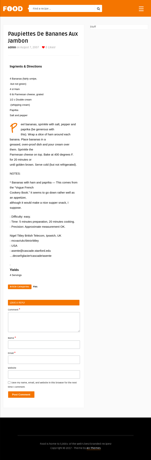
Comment (14, 309)
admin (12, 47)
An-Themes (94, 448)
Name (12, 338)
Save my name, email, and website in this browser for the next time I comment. (42, 384)
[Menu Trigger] (141, 8)
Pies (35, 286)
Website (12, 368)
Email (11, 353)
